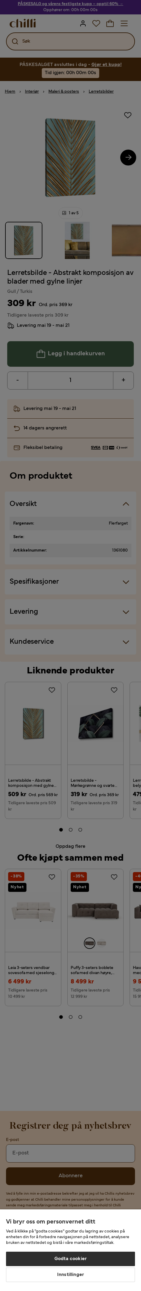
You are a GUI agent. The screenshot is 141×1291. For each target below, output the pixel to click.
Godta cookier (70, 1259)
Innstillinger (70, 1275)
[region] (70, 1250)
